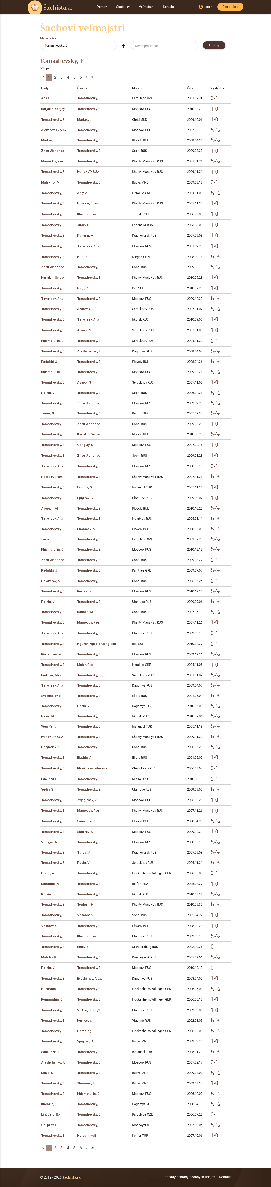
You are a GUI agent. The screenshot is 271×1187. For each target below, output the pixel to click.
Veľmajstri (146, 7)
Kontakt (168, 7)
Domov (102, 7)
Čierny (82, 88)
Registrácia (230, 7)
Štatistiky (123, 7)
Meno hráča (48, 38)
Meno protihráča (147, 46)
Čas (190, 88)
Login (205, 7)
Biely (45, 88)
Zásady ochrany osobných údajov (190, 1177)
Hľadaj (214, 45)
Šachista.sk (71, 1177)
